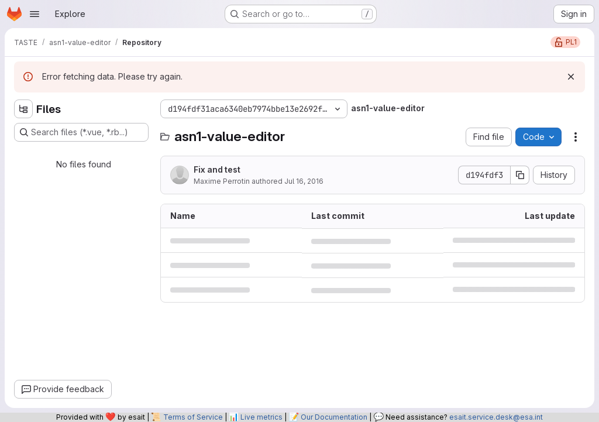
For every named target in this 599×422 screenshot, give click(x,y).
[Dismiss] (571, 77)
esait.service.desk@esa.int (496, 417)
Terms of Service (193, 417)
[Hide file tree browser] (23, 109)
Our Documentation (334, 417)
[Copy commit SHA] (520, 175)
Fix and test (217, 169)
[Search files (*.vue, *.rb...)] (81, 132)
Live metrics (261, 417)
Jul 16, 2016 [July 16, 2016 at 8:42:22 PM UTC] (303, 181)
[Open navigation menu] (34, 14)
